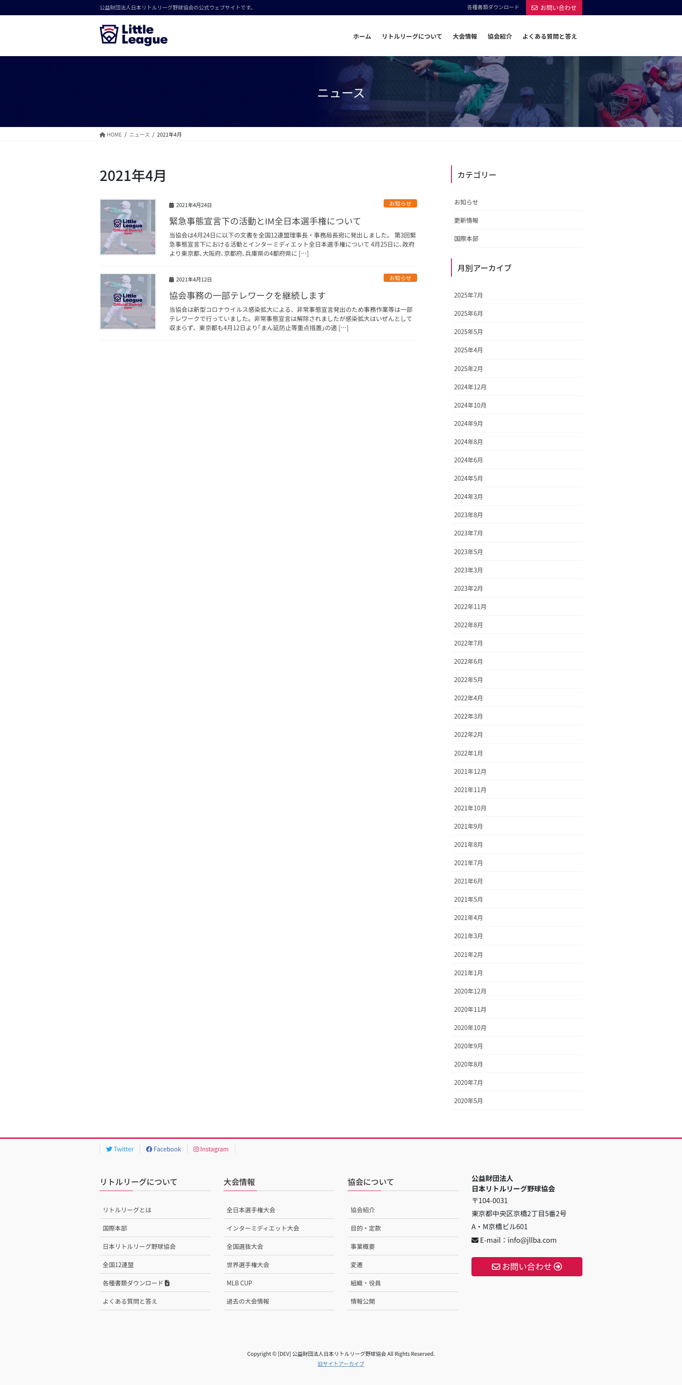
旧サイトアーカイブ (341, 1363)
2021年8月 (468, 844)
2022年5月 (468, 679)
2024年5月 (468, 478)
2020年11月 (470, 1009)
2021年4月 (468, 917)
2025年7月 (468, 295)
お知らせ (400, 203)
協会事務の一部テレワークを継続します (247, 295)
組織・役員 (366, 1282)
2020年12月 (470, 991)
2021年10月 (470, 807)
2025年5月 (468, 331)
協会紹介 (363, 1209)
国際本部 (466, 238)
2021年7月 (468, 862)
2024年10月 (470, 405)
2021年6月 (468, 880)
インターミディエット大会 (263, 1228)
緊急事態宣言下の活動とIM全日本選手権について (265, 220)
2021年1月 (468, 972)
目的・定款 (366, 1228)
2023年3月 (468, 569)
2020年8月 (468, 1064)
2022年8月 (468, 624)
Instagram (211, 1148)
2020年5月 (468, 1100)
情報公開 (363, 1301)
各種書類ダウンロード (493, 6)
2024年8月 (468, 441)
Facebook (163, 1148)
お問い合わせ (554, 7)
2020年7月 (468, 1082)
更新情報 (466, 220)
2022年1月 (468, 753)
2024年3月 (468, 496)
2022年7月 (468, 643)
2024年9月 (468, 423)
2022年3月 (468, 716)
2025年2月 (468, 368)
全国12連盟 (118, 1264)
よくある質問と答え (130, 1301)
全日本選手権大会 (251, 1209)
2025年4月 (468, 349)
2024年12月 (470, 386)
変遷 (357, 1264)
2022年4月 (468, 697)
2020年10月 (470, 1027)
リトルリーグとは (127, 1209)
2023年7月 (468, 533)
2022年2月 (468, 734)
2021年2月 (468, 954)
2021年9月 (468, 826)
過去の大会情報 (248, 1301)
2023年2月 (468, 588)
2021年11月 (470, 789)
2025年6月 (468, 313)
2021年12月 (470, 771)
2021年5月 (468, 899)
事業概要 (363, 1246)
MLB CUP (239, 1282)
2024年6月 (468, 459)
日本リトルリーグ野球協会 (139, 1246)
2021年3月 (468, 935)
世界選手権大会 (248, 1264)
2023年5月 (468, 551)
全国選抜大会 (245, 1246)
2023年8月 (468, 514)
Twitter (120, 1148)
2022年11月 (470, 606)
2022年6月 (468, 661)
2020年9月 (468, 1045)
